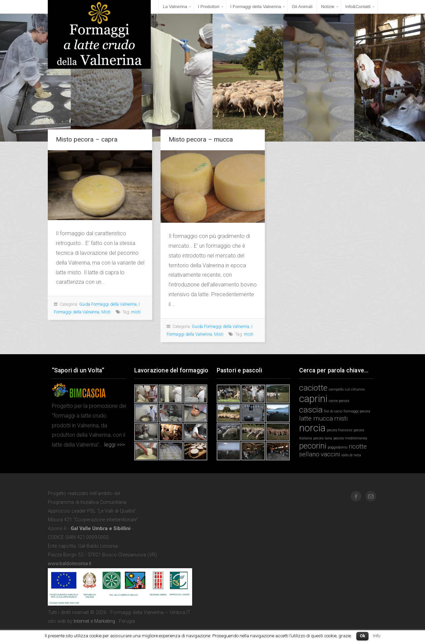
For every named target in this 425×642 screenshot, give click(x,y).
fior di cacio (333, 411)
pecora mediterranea (350, 438)
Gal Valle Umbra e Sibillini (101, 528)
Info (376, 635)
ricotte (358, 446)
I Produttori (208, 6)
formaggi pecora (357, 411)
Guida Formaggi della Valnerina (108, 304)
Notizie (327, 6)
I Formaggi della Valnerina (255, 6)
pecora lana (322, 438)
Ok (362, 635)
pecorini (312, 446)
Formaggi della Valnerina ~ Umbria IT (99, 34)
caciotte (313, 388)
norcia (312, 428)
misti (136, 311)
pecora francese (339, 430)
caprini (313, 398)
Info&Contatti (357, 6)
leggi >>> (114, 444)
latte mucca (316, 418)
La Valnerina (175, 6)
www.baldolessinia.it (69, 564)
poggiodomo (337, 447)
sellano (309, 454)
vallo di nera (351, 455)
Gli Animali (302, 6)
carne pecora (339, 401)
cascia (311, 410)
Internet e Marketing (94, 621)
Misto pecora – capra (86, 139)
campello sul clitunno (347, 389)
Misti (106, 311)
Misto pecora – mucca (201, 139)
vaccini (330, 454)
